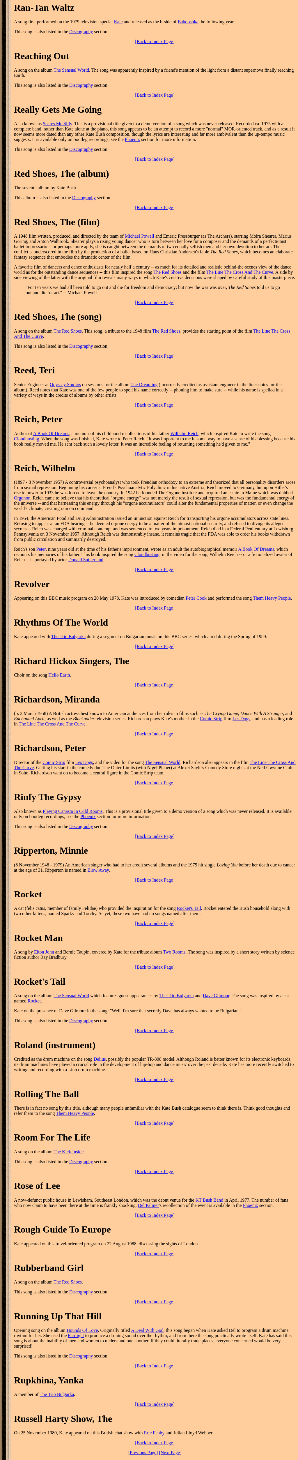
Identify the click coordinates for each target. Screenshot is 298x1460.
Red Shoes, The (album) (61, 173)
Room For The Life (52, 1137)
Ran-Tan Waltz (44, 7)
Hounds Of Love (82, 1330)
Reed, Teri (34, 370)
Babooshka (188, 21)
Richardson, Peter (50, 748)
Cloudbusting (26, 438)
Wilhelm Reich (184, 433)
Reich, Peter (38, 419)
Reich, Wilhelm (44, 468)
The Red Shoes (167, 272)
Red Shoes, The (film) (57, 222)
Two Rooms (174, 951)
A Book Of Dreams (51, 433)
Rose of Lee (37, 1185)
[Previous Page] (143, 1452)
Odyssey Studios (65, 384)
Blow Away (98, 870)
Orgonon (22, 497)
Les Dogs (241, 718)
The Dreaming (144, 384)
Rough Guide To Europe (62, 1229)
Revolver (32, 584)
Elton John (44, 951)
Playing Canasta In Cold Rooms (72, 811)
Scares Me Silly (57, 123)
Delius (100, 1059)
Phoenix (132, 139)
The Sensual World (71, 70)
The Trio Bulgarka (68, 636)
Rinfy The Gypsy (47, 797)
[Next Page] (170, 1452)
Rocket (28, 894)
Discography (81, 31)
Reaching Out (41, 56)
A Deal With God (147, 1330)
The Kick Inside (69, 1151)
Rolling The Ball (46, 1094)
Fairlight (76, 1335)
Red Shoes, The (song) (58, 316)
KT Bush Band (209, 1200)
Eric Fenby (154, 1432)
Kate (118, 21)
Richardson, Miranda (57, 699)
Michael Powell (139, 236)
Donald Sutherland (85, 559)
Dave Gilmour (216, 995)
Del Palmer (148, 1205)
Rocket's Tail (189, 908)
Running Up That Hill (58, 1316)
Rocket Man (38, 938)
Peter (41, 549)
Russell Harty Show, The (63, 1418)
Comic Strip (211, 718)
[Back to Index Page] (155, 41)
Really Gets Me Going (58, 109)
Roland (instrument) (54, 1045)
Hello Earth (59, 674)
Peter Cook (196, 598)
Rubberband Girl (49, 1268)
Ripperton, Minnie (51, 850)
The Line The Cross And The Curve (239, 272)
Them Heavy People (272, 598)
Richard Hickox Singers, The (71, 661)
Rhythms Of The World (61, 622)
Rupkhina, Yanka (49, 1380)
